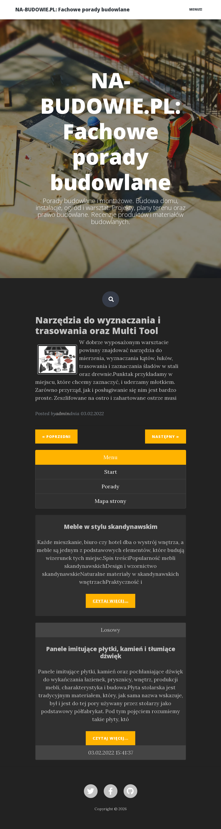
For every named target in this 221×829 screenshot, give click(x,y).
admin (63, 413)
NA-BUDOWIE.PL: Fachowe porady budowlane (72, 9)
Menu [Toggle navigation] (195, 9)
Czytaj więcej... (110, 600)
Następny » (165, 436)
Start (110, 471)
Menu (110, 457)
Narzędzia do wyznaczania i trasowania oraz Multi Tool (98, 325)
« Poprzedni (56, 436)
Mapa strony (110, 501)
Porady (110, 486)
